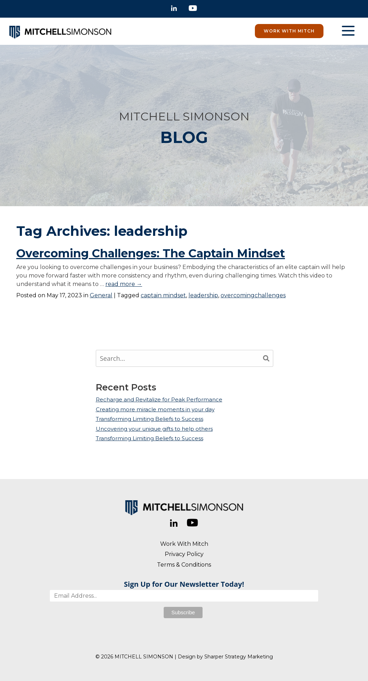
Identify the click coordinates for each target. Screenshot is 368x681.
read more (123, 284)
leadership (203, 295)
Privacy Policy (184, 554)
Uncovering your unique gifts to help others (154, 428)
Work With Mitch (289, 31)
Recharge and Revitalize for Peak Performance (159, 399)
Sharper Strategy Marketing (238, 656)
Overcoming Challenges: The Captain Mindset (150, 253)
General (101, 295)
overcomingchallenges (253, 295)
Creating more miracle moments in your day (155, 409)
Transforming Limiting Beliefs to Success (149, 419)
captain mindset (163, 295)
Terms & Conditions (184, 564)
